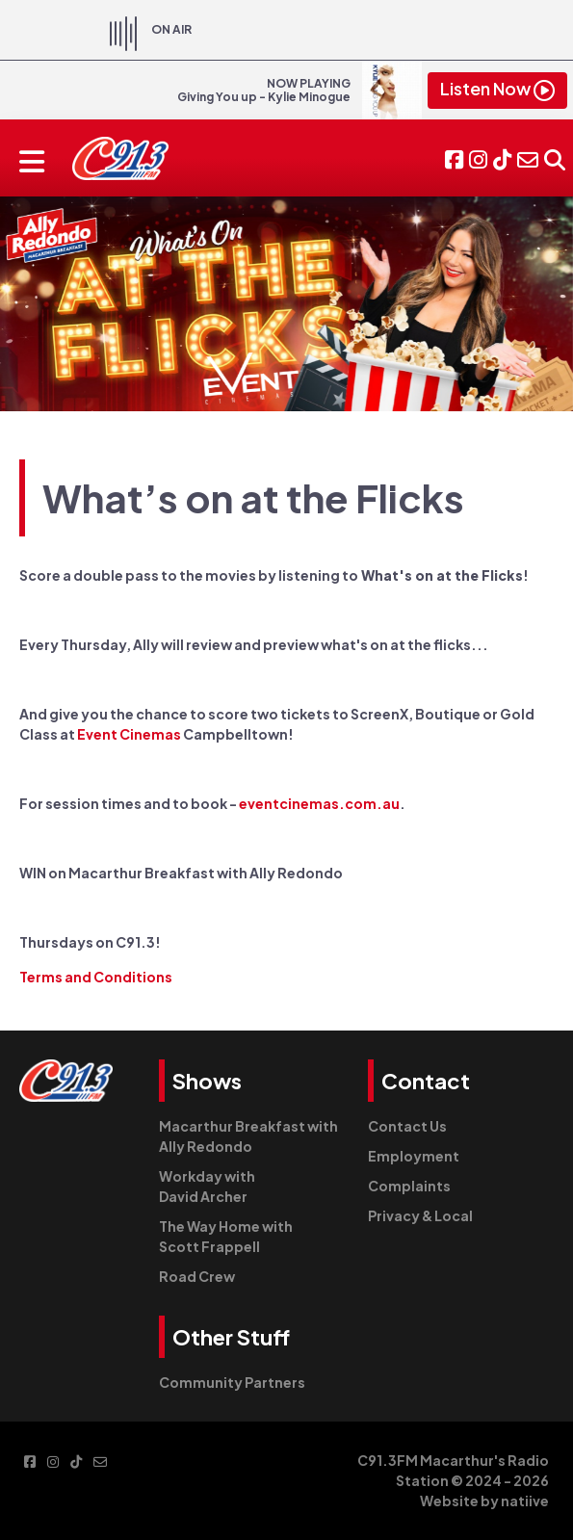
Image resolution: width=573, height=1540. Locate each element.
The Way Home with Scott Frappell (226, 1236)
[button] (554, 157)
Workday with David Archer (207, 1186)
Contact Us (407, 1126)
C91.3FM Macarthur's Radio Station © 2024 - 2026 (453, 1470)
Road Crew (197, 1276)
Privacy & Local (420, 1215)
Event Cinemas (130, 734)
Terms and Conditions (95, 976)
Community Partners (232, 1382)
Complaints (409, 1185)
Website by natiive (484, 1500)
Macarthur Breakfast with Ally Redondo (248, 1136)
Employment (413, 1155)
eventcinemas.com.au (319, 803)
